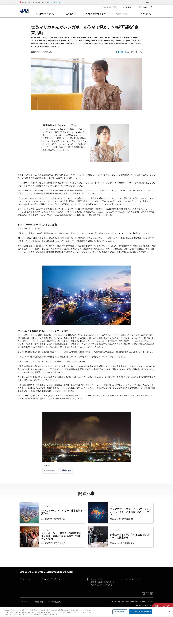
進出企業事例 (127, 7)
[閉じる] (169, 611)
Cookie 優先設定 (54, 602)
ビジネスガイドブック (110, 7)
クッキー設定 (119, 611)
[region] (86, 612)
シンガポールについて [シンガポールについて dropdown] (46, 14)
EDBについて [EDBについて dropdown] (146, 14)
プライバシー (25, 602)
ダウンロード (122, 52)
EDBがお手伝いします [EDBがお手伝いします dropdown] (95, 14)
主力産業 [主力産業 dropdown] (71, 14)
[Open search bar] (151, 7)
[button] (56, 2)
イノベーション (50, 471)
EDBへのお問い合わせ (51, 579)
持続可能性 (66, 471)
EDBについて (25, 579)
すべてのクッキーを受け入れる (140, 611)
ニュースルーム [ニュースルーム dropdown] (123, 14)
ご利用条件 (38, 602)
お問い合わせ (142, 7)
